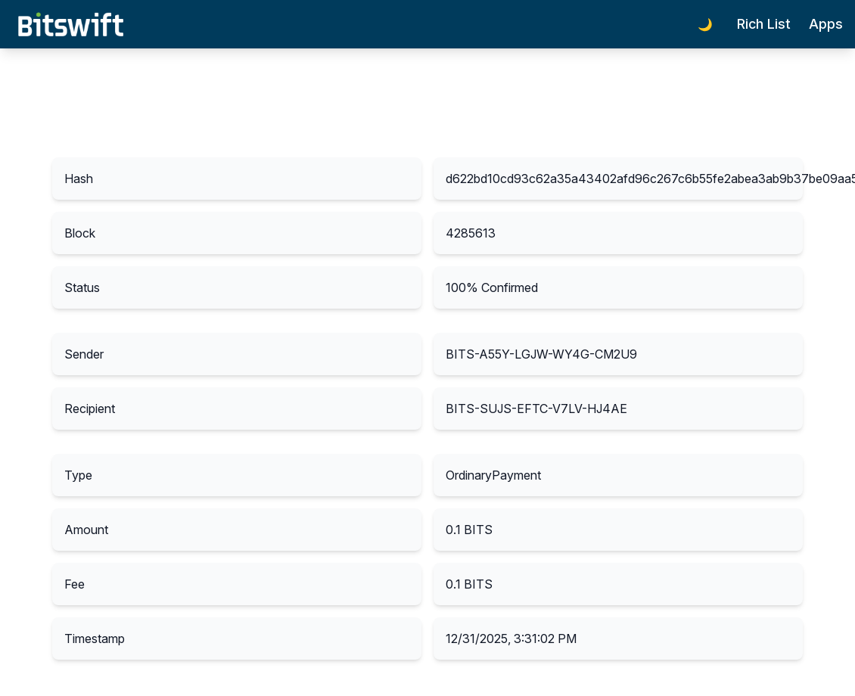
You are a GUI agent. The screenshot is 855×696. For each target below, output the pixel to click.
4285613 (471, 233)
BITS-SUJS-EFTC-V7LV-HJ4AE (536, 408)
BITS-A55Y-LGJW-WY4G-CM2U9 (541, 354)
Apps (826, 24)
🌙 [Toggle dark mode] (705, 24)
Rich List (764, 24)
